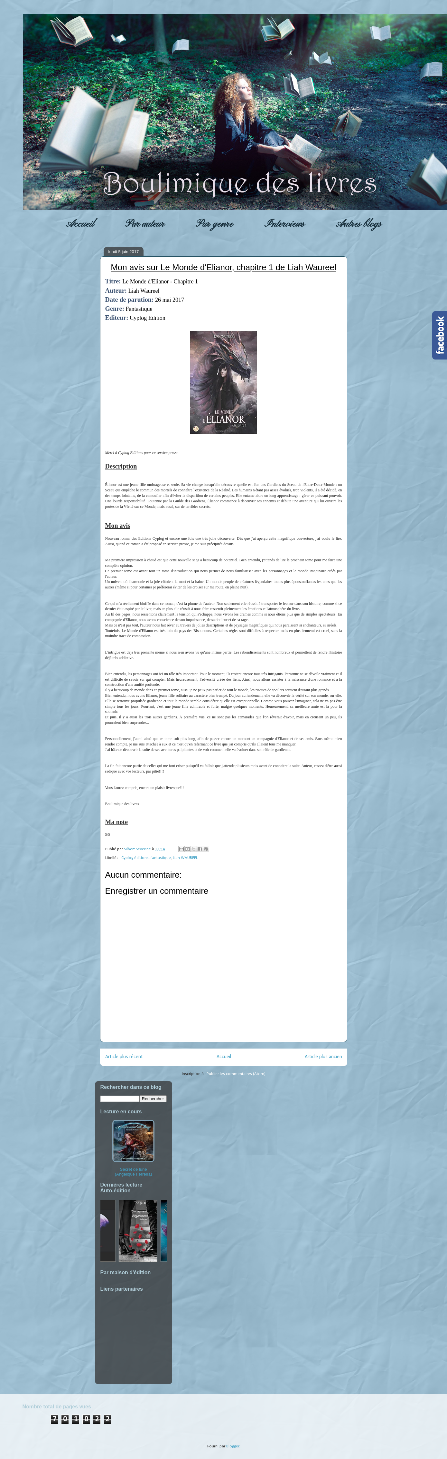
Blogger (232, 1446)
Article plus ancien (323, 1057)
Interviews (284, 224)
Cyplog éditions (135, 858)
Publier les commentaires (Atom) (236, 1074)
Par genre (214, 224)
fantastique (161, 858)
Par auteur (144, 224)
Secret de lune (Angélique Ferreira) (133, 1148)
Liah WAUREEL (185, 858)
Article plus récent (124, 1057)
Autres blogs (358, 224)
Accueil (80, 224)
